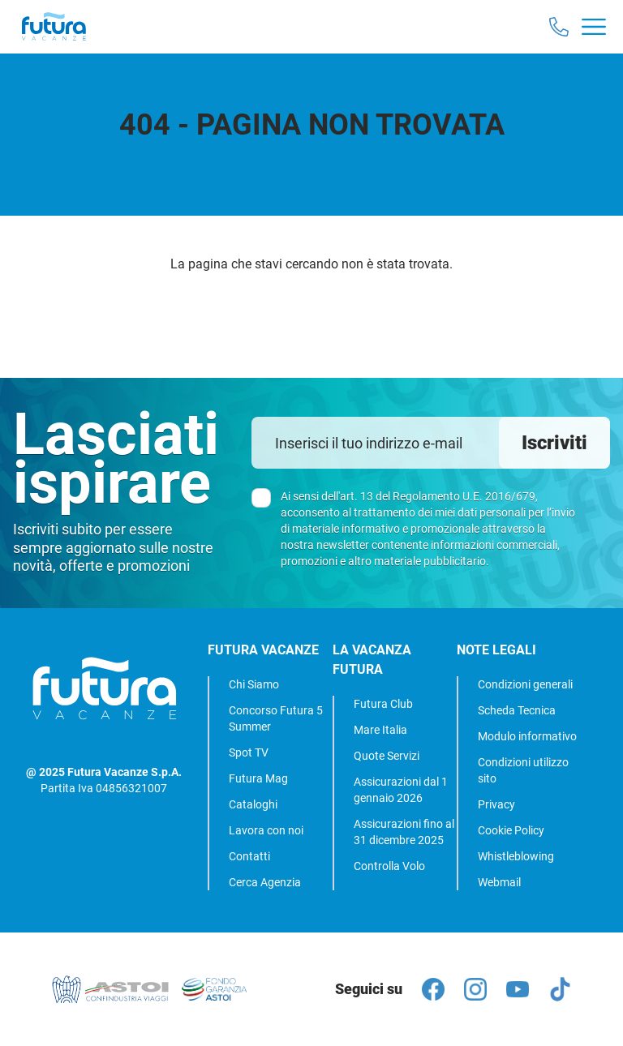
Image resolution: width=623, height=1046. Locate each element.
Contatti (249, 856)
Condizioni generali (525, 684)
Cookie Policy (511, 830)
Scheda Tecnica (517, 710)
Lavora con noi (266, 830)
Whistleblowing (516, 856)
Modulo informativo (527, 736)
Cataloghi (253, 804)
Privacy (496, 804)
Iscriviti (554, 442)
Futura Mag (258, 778)
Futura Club (383, 703)
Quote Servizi (386, 755)
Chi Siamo (254, 684)
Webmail (499, 882)
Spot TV (249, 752)
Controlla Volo (389, 866)
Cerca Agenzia (265, 882)
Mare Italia (380, 729)
